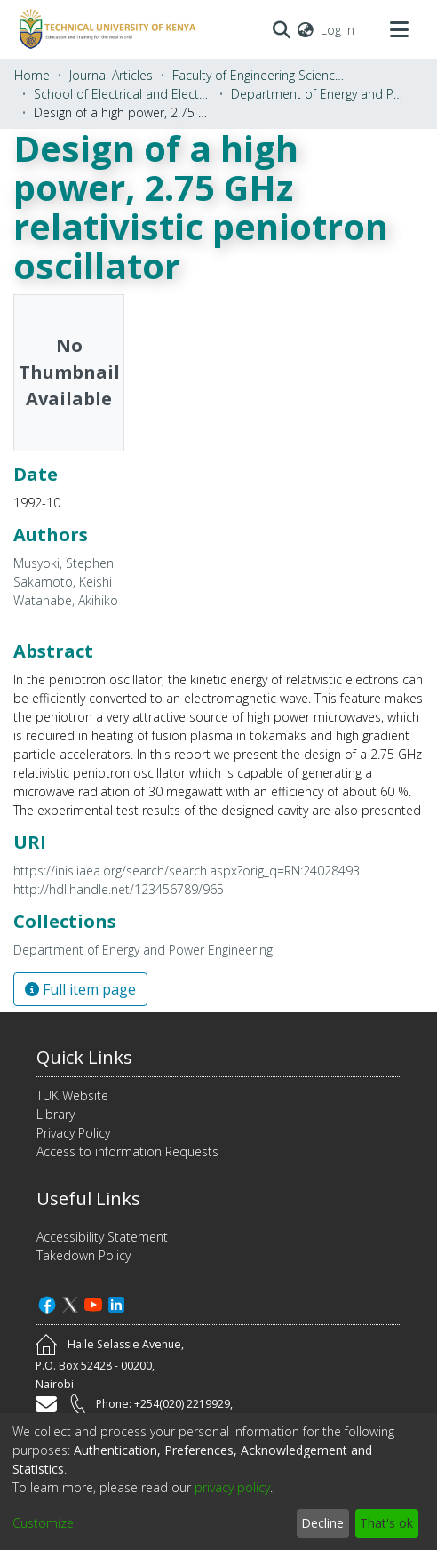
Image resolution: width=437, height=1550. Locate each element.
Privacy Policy (73, 1132)
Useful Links (88, 1198)
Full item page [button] (80, 989)
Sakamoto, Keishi (62, 581)
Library (55, 1114)
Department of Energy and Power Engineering (320, 93)
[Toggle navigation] (399, 29)
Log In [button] (338, 29)
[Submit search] (281, 29)
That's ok (386, 1522)
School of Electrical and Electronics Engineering (122, 93)
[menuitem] (305, 29)
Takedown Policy (83, 1255)
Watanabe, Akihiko (65, 600)
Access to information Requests (127, 1151)
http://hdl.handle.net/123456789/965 (118, 889)
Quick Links (84, 1057)
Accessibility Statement (102, 1236)
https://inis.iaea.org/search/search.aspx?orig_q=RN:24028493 (186, 870)
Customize (43, 1522)
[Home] (104, 29)
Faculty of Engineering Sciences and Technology (261, 75)
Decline (322, 1522)
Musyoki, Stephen (63, 563)
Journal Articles (111, 75)
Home (32, 75)
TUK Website (72, 1095)
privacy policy (232, 1487)
